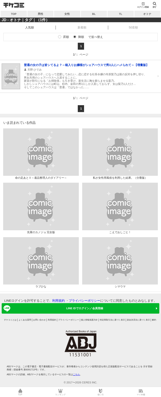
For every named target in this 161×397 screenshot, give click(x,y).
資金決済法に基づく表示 (138, 320)
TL (120, 14)
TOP (13, 14)
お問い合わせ (39, 320)
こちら (76, 374)
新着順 (82, 27)
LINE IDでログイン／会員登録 (52, 308)
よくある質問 (25, 320)
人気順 (29, 27)
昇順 (66, 37)
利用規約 (58, 300)
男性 (40, 14)
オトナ (147, 14)
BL (94, 14)
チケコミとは (10, 320)
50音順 (133, 27)
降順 (81, 37)
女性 (67, 14)
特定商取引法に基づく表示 (112, 320)
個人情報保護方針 (89, 320)
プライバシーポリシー (84, 300)
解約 (154, 320)
